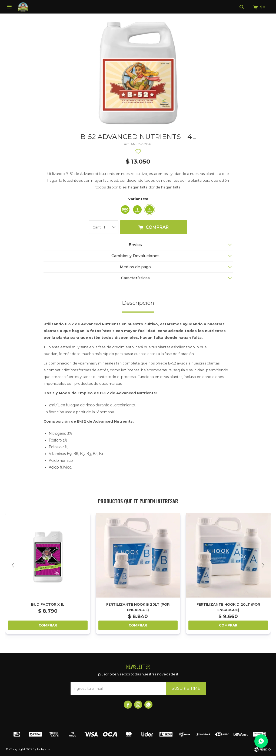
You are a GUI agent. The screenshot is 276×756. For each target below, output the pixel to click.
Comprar (157, 227)
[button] (263, 565)
